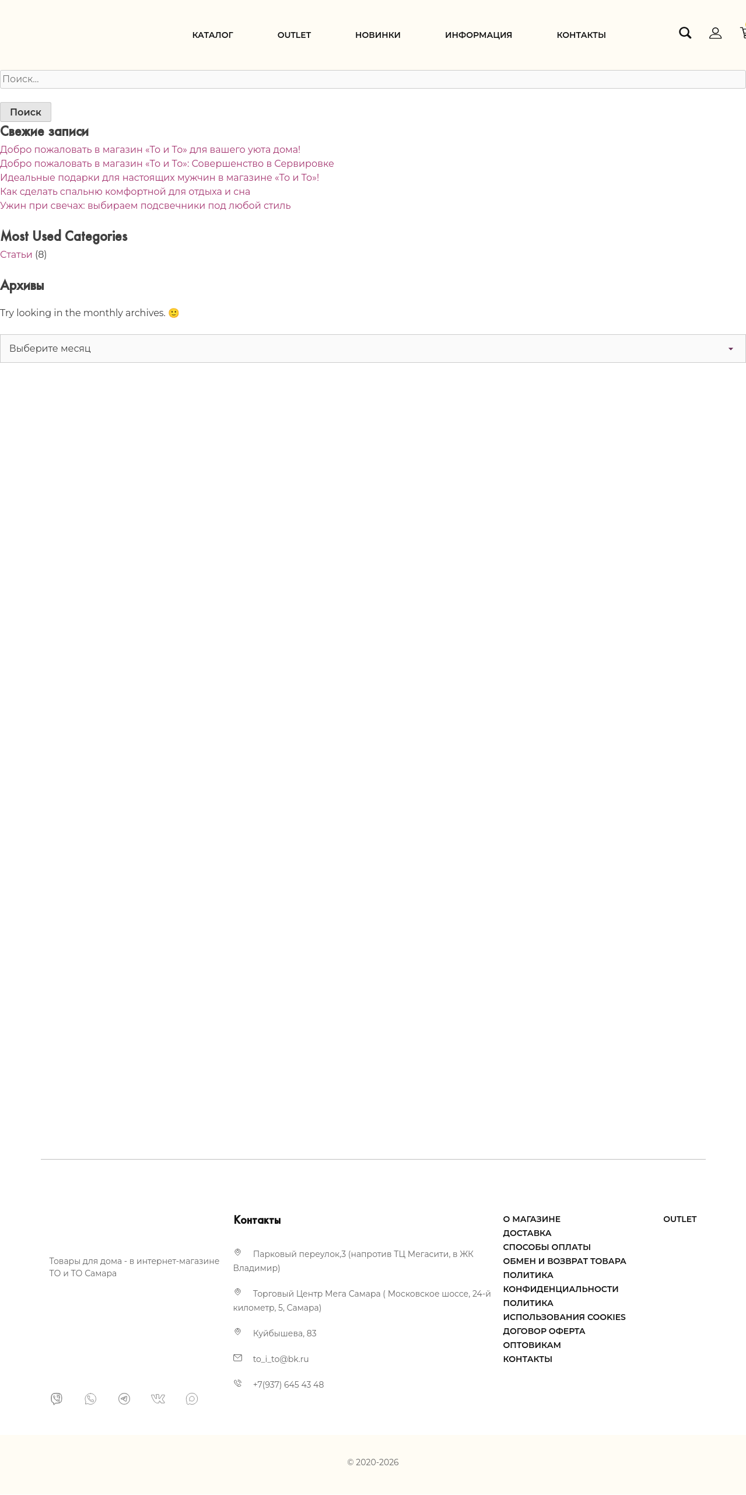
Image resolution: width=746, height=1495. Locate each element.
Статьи (16, 254)
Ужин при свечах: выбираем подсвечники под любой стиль (145, 205)
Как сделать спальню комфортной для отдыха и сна (125, 191)
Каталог (212, 35)
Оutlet (294, 35)
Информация (478, 35)
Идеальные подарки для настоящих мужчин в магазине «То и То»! (159, 177)
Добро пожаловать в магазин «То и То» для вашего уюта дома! (150, 149)
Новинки (378, 35)
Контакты (581, 35)
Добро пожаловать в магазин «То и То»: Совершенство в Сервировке (167, 163)
